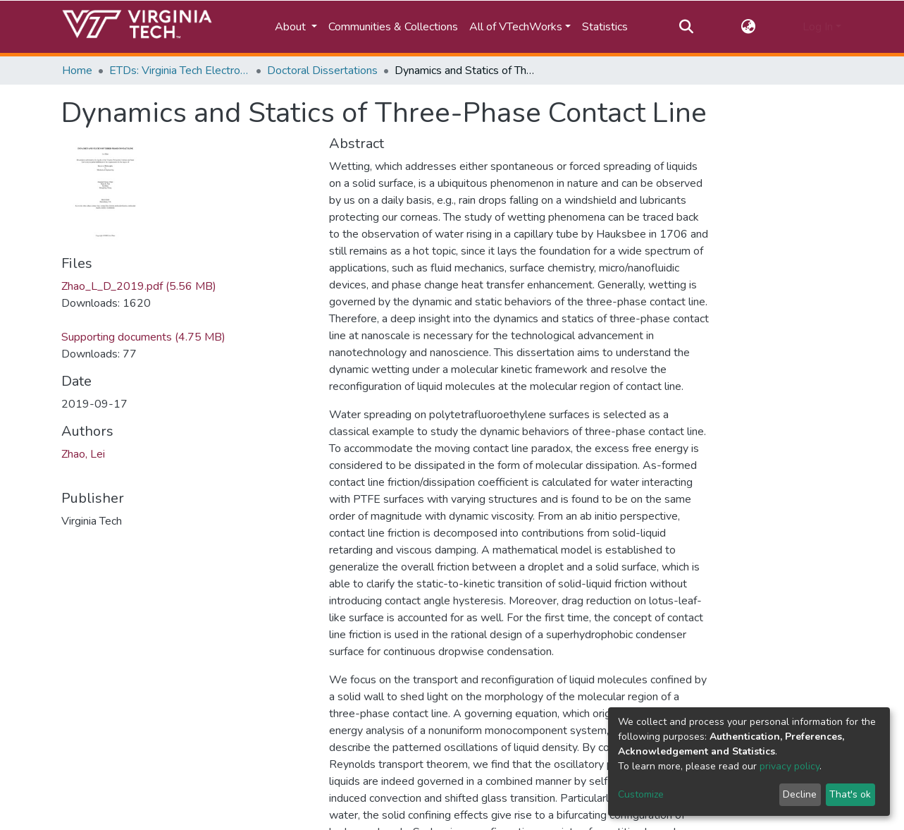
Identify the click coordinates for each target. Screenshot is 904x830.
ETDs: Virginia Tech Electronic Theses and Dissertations (179, 70)
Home (77, 70)
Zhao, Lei (83, 454)
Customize (641, 794)
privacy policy (789, 766)
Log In (818, 27)
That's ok (850, 794)
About (292, 27)
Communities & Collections (393, 27)
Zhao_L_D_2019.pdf (138, 286)
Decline (800, 794)
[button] (748, 26)
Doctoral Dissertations (322, 70)
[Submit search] (686, 26)
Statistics (605, 27)
